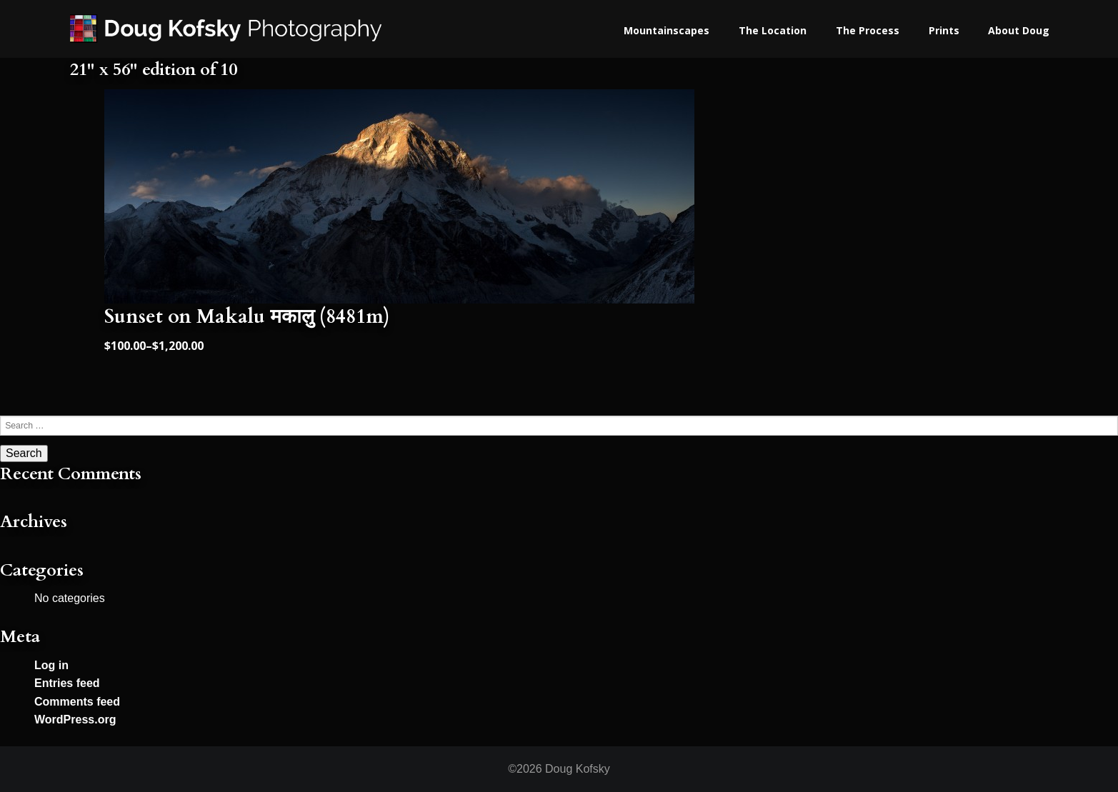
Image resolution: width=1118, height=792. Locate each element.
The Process (867, 30)
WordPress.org (75, 719)
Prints (944, 30)
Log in (51, 665)
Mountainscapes (666, 30)
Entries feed (67, 683)
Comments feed (77, 702)
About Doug (1018, 30)
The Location (773, 30)
